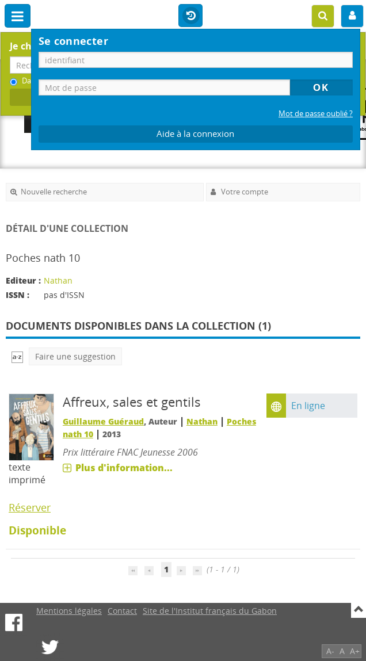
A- (330, 650)
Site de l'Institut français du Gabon (210, 610)
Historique (190, 16)
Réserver (30, 507)
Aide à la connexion (195, 134)
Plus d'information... (124, 467)
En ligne (308, 405)
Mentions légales (69, 610)
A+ (355, 650)
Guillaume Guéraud (103, 421)
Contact (122, 610)
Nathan (58, 280)
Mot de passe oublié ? (316, 114)
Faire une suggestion (75, 356)
